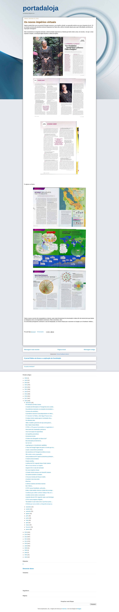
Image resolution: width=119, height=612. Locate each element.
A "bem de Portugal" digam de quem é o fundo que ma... (40, 447)
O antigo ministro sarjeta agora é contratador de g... (39, 418)
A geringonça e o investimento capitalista (36, 445)
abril (27, 522)
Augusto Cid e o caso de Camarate (35, 467)
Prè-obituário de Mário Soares (33, 404)
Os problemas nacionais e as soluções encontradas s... (40, 409)
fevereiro (28, 527)
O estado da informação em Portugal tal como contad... (40, 406)
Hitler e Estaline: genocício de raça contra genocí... (39, 422)
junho (27, 518)
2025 (26, 380)
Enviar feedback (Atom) (63, 354)
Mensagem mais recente (31, 349)
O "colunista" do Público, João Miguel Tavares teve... (39, 416)
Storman (64, 608)
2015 (26, 532)
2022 (26, 387)
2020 (26, 391)
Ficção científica (30, 461)
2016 (26, 400)
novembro (28, 507)
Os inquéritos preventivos (32, 434)
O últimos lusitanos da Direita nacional (35, 483)
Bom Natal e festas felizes (32, 425)
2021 (26, 389)
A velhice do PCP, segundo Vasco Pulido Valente (38, 463)
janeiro (28, 529)
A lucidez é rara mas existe (32, 479)
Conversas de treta (30, 436)
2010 (26, 543)
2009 (26, 545)
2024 (26, 382)
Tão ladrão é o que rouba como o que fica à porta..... (39, 501)
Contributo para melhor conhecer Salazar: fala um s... (39, 492)
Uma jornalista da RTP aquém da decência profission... (40, 456)
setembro (28, 511)
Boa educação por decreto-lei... (34, 440)
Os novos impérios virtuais (32, 470)
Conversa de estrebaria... (32, 411)
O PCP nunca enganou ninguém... (34, 499)
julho (27, 516)
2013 (26, 536)
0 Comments (40, 332)
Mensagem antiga (89, 349)
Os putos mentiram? (29, 366)
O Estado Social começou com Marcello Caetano (38, 472)
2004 (26, 554)
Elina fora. (28, 481)
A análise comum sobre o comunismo (35, 495)
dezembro (28, 402)
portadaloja (40, 8)
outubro (28, 509)
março (27, 525)
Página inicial (62, 349)
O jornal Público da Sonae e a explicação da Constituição (42, 358)
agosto (28, 513)
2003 (26, 557)
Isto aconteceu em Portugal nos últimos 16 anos (38, 452)
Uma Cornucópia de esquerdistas (34, 431)
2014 (26, 534)
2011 (26, 541)
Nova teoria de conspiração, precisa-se (36, 429)
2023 (26, 384)
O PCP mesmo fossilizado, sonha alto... (36, 488)
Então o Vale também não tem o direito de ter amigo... (39, 490)
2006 (26, 550)
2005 (26, 552)
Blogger (79, 608)
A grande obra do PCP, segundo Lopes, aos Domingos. (40, 497)
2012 (26, 539)
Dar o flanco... (29, 486)
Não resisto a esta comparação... (34, 454)
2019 (26, 394)
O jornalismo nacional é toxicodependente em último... (39, 413)
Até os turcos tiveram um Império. (34, 465)
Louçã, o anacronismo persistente (34, 449)
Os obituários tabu (30, 420)
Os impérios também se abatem (34, 474)
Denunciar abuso (28, 568)
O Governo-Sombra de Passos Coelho (35, 477)
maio (27, 520)
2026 (26, 378)
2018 (26, 396)
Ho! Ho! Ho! (29, 443)
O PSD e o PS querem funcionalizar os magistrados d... (40, 427)
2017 (26, 398)
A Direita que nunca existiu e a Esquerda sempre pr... (39, 504)
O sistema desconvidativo (32, 458)
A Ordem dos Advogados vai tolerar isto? (36, 438)
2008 (26, 548)
